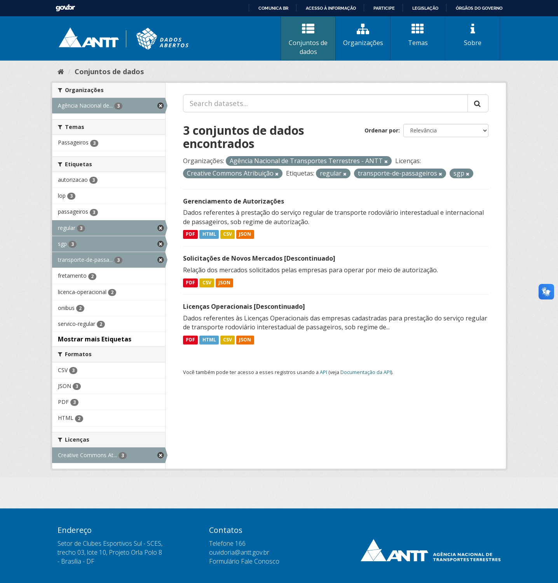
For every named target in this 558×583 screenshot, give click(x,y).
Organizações (363, 35)
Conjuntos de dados (308, 39)
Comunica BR (273, 8)
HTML (209, 234)
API (323, 372)
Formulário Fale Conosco (244, 561)
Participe (384, 8)
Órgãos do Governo (479, 8)
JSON (245, 234)
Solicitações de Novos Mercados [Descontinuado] (259, 258)
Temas (418, 35)
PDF (190, 234)
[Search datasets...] (325, 103)
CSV (227, 234)
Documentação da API (365, 372)
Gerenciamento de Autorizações (233, 201)
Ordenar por (381, 130)
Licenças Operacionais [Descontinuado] (244, 306)
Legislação (425, 8)
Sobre (472, 35)
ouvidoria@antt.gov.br (239, 552)
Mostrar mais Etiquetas (94, 339)
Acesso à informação (331, 8)
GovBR (65, 8)
